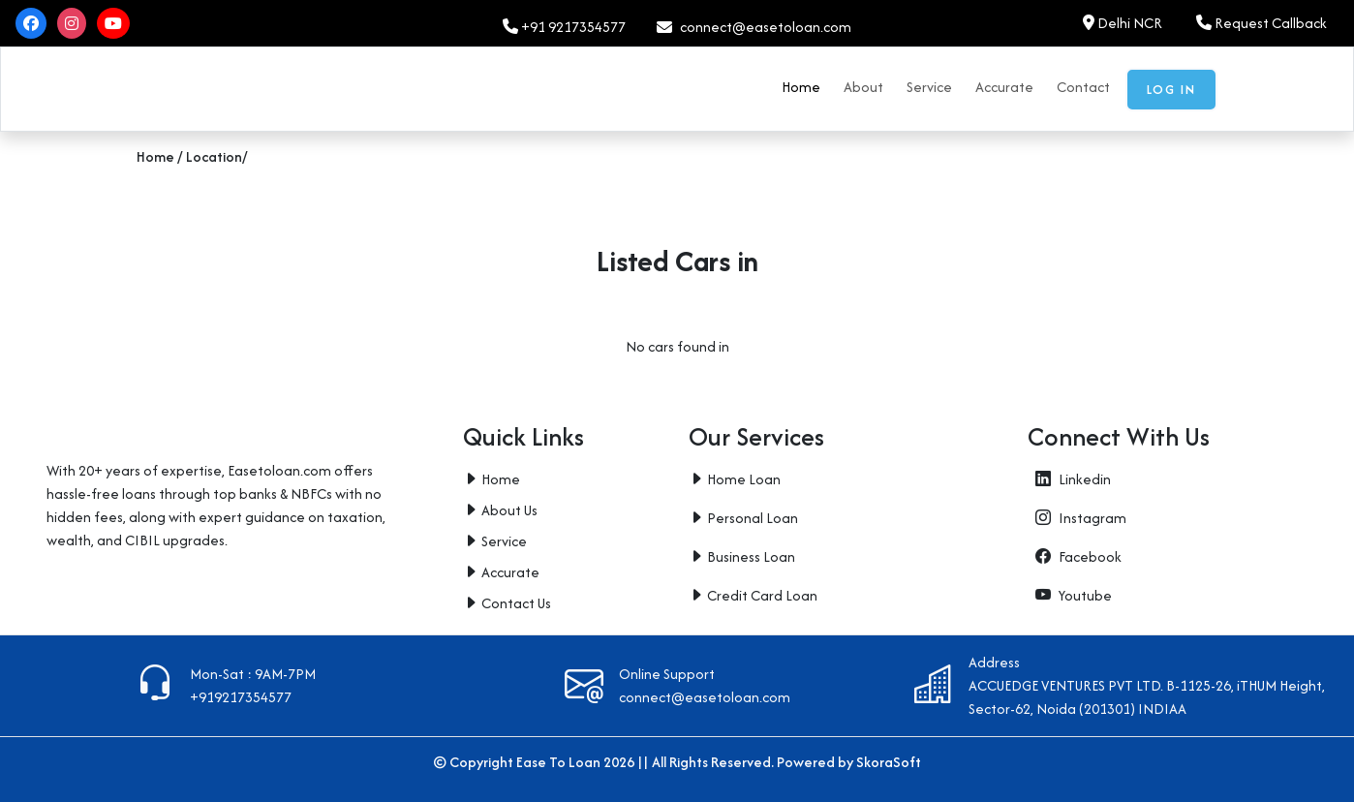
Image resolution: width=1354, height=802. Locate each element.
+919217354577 (241, 697)
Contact (1083, 87)
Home (801, 87)
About (863, 87)
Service (929, 87)
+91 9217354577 (564, 26)
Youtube (1070, 595)
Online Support (667, 673)
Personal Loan (752, 518)
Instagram (1077, 518)
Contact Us (516, 603)
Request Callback (1261, 23)
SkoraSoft (888, 762)
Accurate (1004, 87)
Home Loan (744, 479)
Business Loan (751, 556)
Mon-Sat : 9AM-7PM (253, 673)
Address (994, 662)
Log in (1171, 89)
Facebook (1075, 556)
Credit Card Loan (762, 595)
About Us (509, 510)
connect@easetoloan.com (704, 697)
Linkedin (1069, 479)
